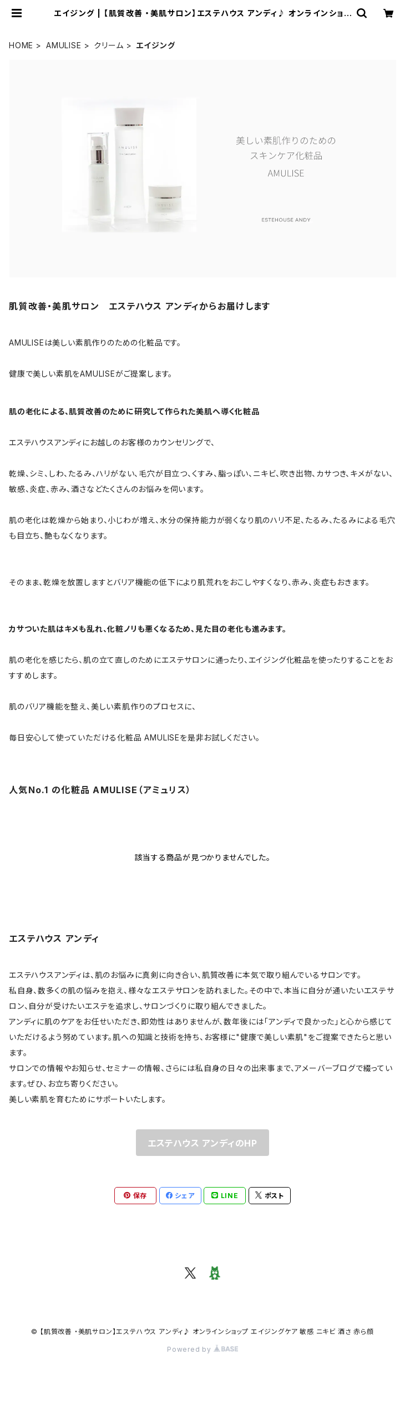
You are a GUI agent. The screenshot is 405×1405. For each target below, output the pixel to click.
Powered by (202, 1349)
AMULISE (64, 45)
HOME (21, 45)
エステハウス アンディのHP (202, 1143)
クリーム (108, 45)
